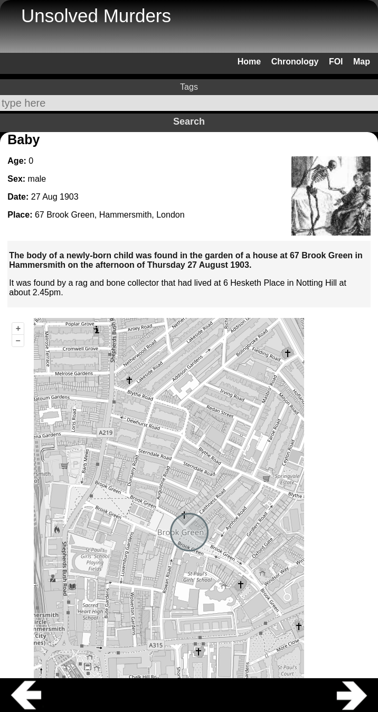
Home (249, 61)
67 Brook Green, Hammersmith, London (110, 214)
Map (361, 61)
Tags (189, 86)
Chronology (295, 61)
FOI (336, 61)
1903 (69, 196)
